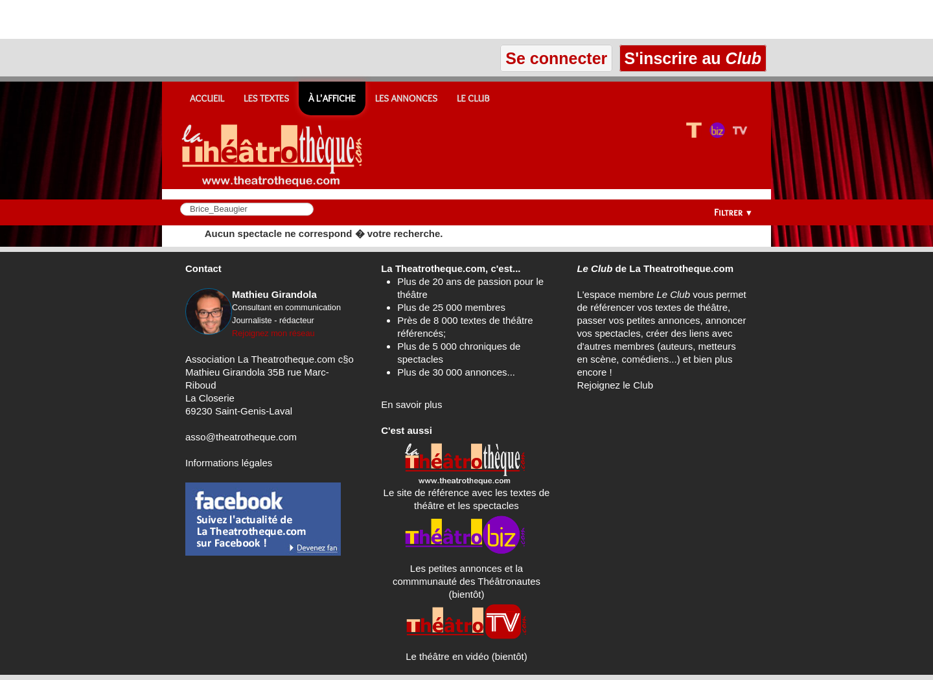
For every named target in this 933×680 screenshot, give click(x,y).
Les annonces (406, 98)
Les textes (266, 98)
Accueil (207, 98)
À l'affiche (332, 98)
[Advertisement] (151, 19)
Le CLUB (473, 98)
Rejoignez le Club (615, 385)
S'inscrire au (693, 58)
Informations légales (228, 462)
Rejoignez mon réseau (273, 333)
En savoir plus (411, 404)
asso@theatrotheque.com (241, 436)
